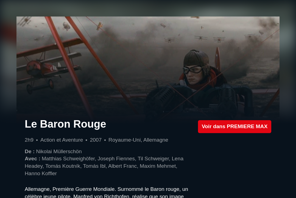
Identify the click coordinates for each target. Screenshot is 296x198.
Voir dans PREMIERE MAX (235, 126)
